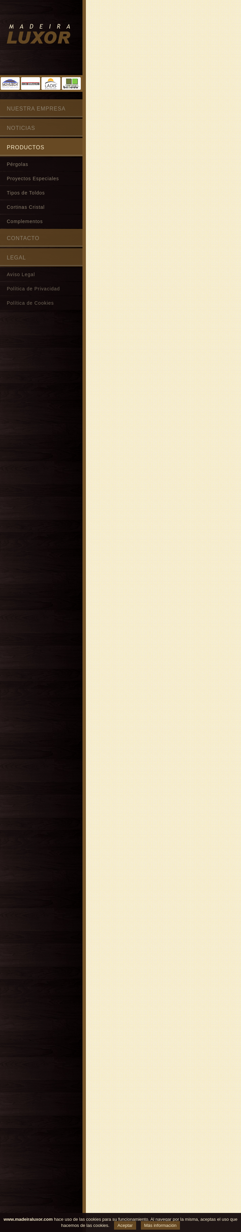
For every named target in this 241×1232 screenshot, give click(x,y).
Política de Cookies (30, 303)
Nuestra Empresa (36, 109)
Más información (160, 1225)
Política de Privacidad (33, 288)
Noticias (21, 128)
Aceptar (125, 1225)
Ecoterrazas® (30, 83)
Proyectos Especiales (33, 178)
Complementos (25, 221)
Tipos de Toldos (26, 193)
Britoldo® (71, 83)
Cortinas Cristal (26, 207)
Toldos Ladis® (51, 83)
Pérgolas (17, 164)
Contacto (23, 238)
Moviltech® (10, 83)
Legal (16, 257)
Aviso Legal (21, 274)
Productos (25, 147)
